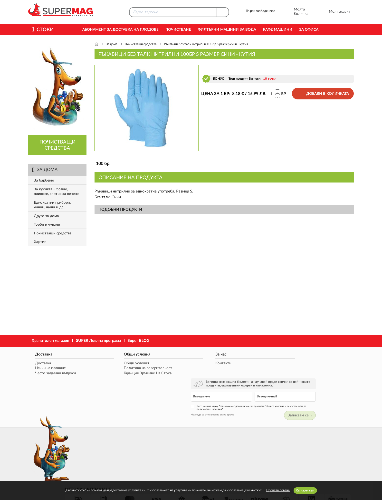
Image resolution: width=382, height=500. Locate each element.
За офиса (308, 29)
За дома (111, 44)
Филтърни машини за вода (227, 29)
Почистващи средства (140, 44)
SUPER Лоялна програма (98, 341)
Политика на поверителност (128, 368)
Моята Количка (294, 11)
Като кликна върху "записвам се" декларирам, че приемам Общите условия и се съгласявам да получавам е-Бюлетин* (296, 379)
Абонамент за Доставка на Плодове (120, 29)
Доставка (41, 354)
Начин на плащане (48, 368)
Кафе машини (277, 29)
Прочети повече (278, 490)
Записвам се (337, 387)
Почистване (178, 29)
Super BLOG (139, 341)
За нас (179, 354)
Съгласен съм (305, 490)
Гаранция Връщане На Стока (127, 373)
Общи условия (117, 354)
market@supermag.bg (324, 443)
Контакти (182, 363)
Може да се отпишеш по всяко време (261, 386)
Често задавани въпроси (53, 373)
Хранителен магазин (50, 341)
